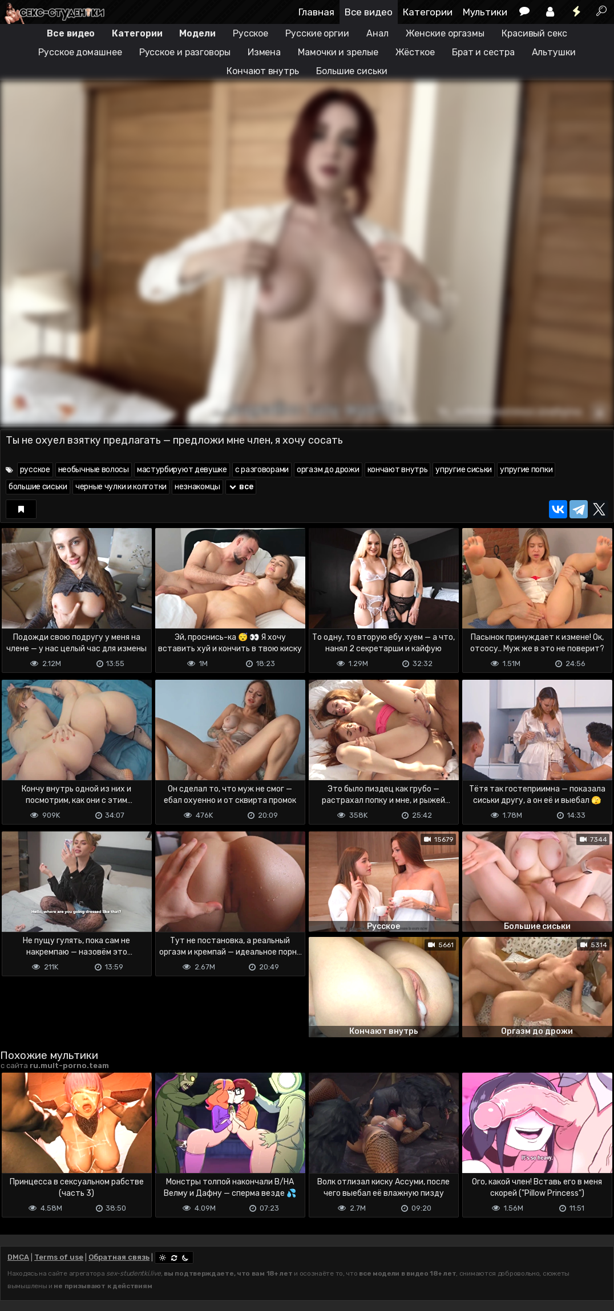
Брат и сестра (483, 52)
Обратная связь (119, 1257)
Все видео (369, 12)
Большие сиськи (351, 71)
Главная (316, 12)
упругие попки (526, 469)
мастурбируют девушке (182, 469)
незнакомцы (197, 487)
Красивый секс (534, 33)
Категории (428, 12)
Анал (377, 33)
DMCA (18, 1257)
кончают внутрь (397, 469)
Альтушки (554, 52)
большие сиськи (38, 487)
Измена (264, 52)
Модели (197, 33)
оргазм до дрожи (328, 469)
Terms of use (58, 1257)
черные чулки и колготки (121, 487)
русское (35, 469)
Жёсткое (415, 52)
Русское (250, 33)
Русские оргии (317, 33)
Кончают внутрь (263, 71)
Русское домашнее (80, 52)
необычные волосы (93, 469)
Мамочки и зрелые (338, 52)
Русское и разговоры (185, 52)
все (240, 487)
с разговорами (262, 469)
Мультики (485, 12)
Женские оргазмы (445, 33)
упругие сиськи (463, 469)
